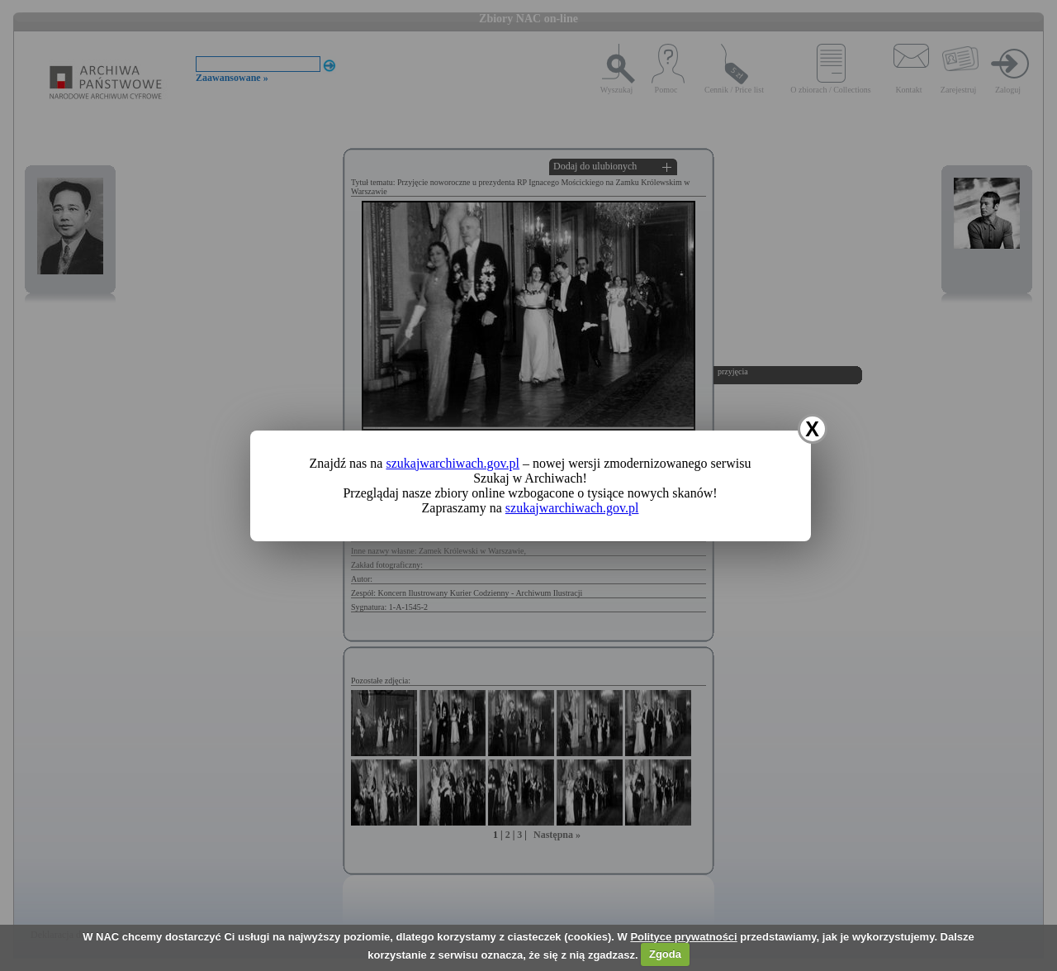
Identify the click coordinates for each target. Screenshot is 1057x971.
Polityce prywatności (683, 937)
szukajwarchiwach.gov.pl (452, 463)
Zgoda (665, 954)
